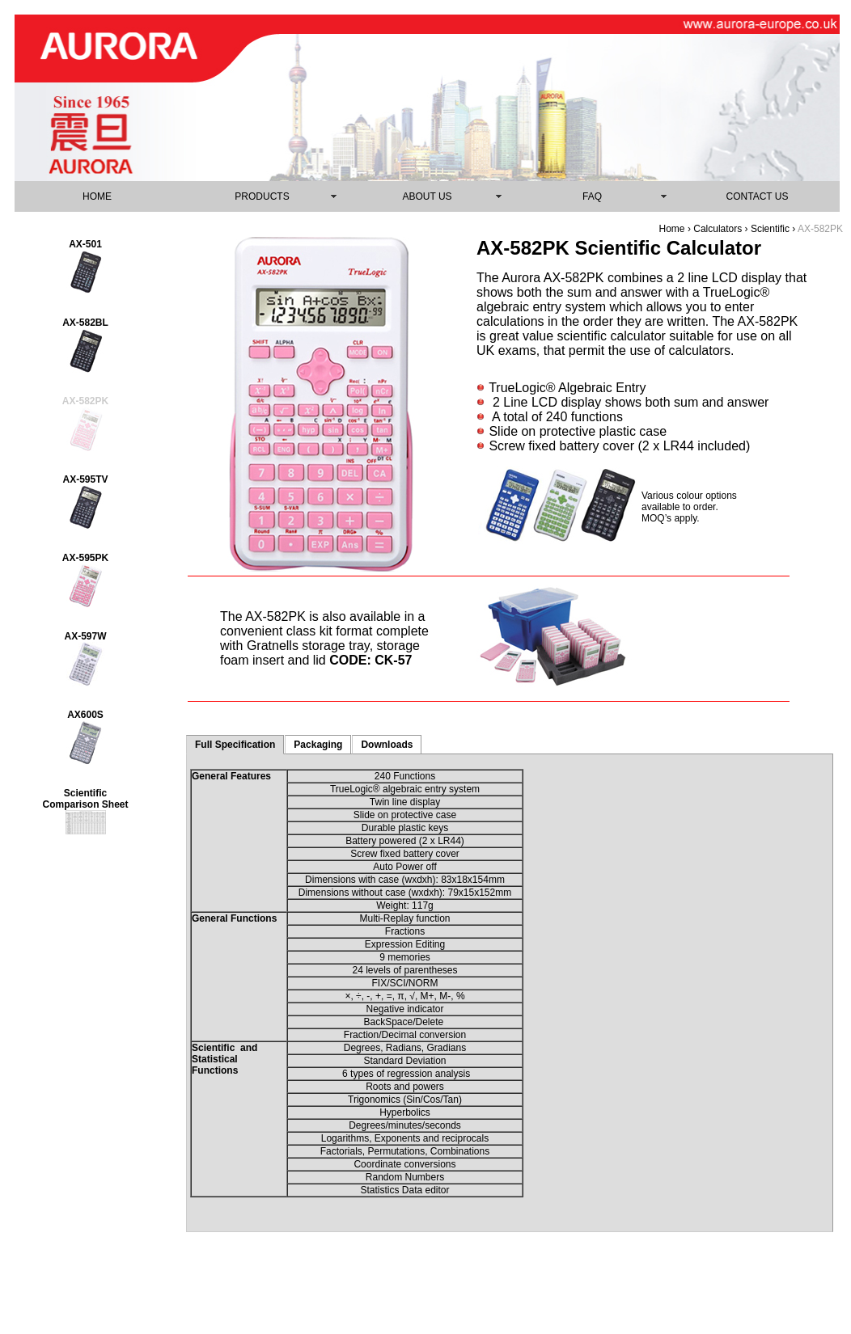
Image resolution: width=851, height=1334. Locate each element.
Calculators (717, 228)
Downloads (387, 744)
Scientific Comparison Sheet (85, 798)
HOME (97, 196)
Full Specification (235, 744)
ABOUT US (426, 196)
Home (672, 228)
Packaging (318, 744)
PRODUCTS (262, 196)
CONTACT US (757, 196)
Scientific (771, 228)
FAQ (592, 196)
